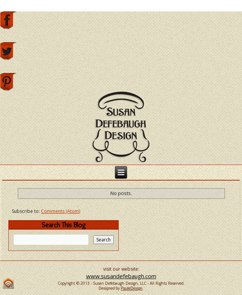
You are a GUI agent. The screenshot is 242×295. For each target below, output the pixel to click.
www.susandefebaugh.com (121, 276)
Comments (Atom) (60, 211)
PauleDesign (131, 288)
